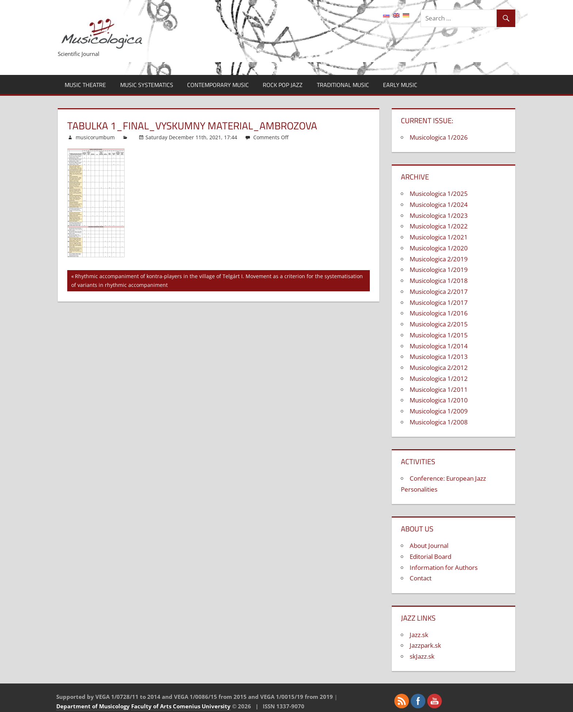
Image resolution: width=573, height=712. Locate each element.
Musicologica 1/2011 (439, 389)
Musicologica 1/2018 (439, 280)
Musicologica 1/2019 (439, 269)
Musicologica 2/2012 (439, 367)
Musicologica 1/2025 (439, 193)
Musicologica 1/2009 (439, 411)
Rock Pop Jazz (283, 84)
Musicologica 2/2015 (439, 324)
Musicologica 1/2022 (439, 226)
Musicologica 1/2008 (439, 422)
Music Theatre (85, 84)
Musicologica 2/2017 (439, 291)
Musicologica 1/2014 (439, 346)
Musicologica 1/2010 (439, 400)
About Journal (429, 545)
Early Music (400, 84)
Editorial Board (430, 556)
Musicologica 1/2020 (439, 248)
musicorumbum (95, 137)
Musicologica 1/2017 (439, 302)
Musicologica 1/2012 (439, 378)
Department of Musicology (93, 706)
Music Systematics (146, 84)
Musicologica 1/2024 (439, 204)
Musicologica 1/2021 (439, 237)
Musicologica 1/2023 (439, 215)
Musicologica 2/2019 (439, 259)
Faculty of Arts (151, 706)
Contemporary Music (218, 84)
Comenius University (202, 706)
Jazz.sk (419, 634)
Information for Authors (444, 567)
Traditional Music (343, 84)
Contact (421, 578)
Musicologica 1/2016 (439, 313)
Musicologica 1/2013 (439, 356)
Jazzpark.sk (425, 645)
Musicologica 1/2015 (439, 335)
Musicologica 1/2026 (439, 137)
